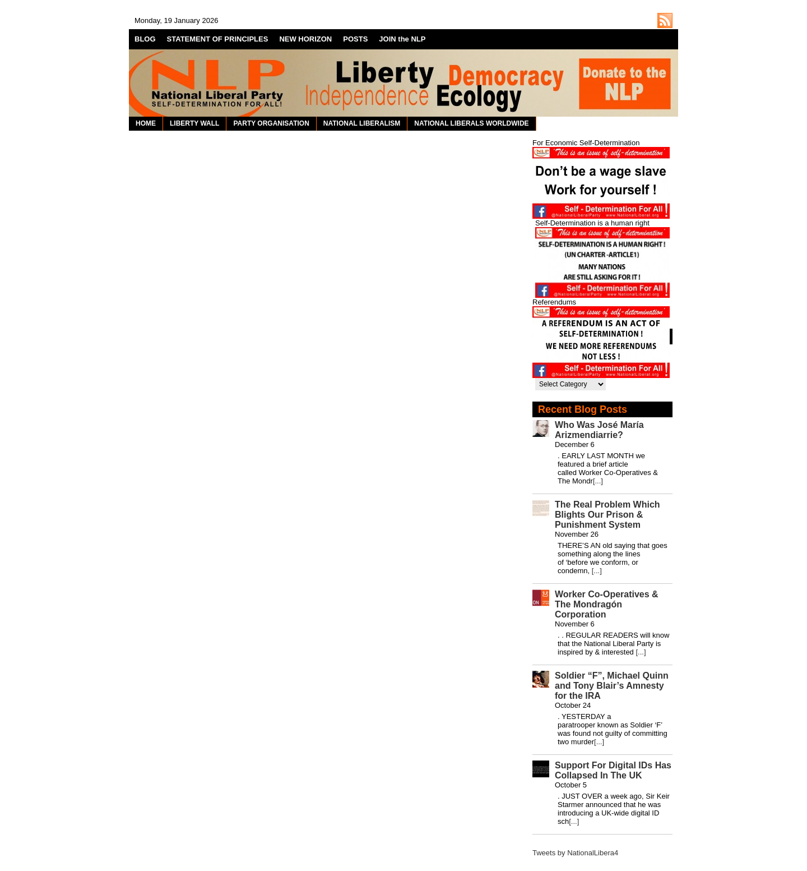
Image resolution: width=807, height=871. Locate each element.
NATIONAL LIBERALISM (362, 123)
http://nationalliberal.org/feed (664, 20)
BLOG (145, 39)
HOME (146, 123)
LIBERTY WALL (194, 123)
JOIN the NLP (402, 39)
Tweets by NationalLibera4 (575, 853)
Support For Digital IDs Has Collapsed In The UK (613, 770)
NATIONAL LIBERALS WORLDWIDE (471, 123)
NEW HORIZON (305, 39)
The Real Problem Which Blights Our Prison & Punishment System (607, 514)
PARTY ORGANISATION (271, 123)
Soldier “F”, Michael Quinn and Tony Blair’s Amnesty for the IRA (612, 686)
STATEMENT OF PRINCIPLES (217, 39)
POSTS (355, 39)
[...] (598, 481)
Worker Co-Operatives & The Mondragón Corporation (606, 604)
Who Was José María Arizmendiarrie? (599, 430)
